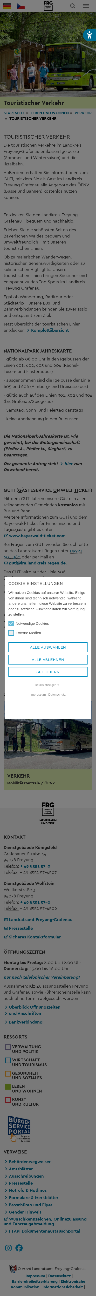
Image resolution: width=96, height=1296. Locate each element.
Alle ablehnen (48, 660)
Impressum (38, 694)
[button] (89, 35)
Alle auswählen (48, 647)
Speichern (48, 672)
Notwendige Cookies (28, 623)
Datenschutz (57, 694)
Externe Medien (24, 633)
